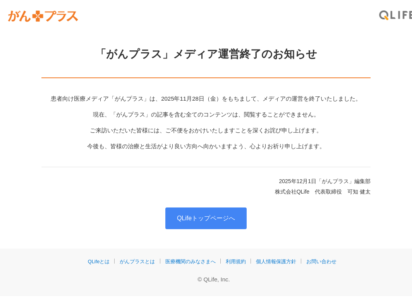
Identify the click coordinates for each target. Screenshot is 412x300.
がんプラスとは (133, 265)
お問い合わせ (328, 265)
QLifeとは (92, 265)
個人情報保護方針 (280, 265)
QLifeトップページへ (206, 222)
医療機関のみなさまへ (189, 265)
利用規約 (237, 265)
